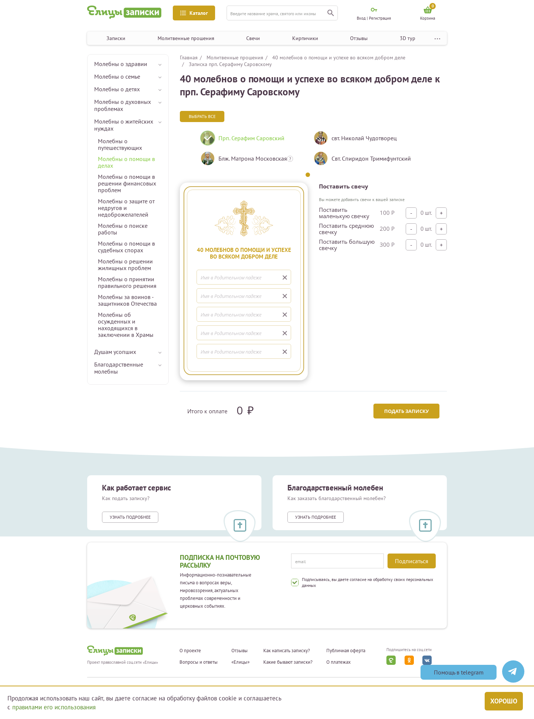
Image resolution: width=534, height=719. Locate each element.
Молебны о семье (117, 76)
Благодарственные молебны (118, 368)
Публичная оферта (345, 651)
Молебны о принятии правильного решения (127, 282)
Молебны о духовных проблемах (122, 105)
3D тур (407, 38)
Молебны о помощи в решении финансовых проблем (127, 183)
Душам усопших (115, 351)
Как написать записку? (286, 651)
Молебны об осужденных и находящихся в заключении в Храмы (126, 324)
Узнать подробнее (130, 517)
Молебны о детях (117, 89)
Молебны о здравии (120, 64)
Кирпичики (305, 38)
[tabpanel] (251, 151)
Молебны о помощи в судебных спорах (126, 247)
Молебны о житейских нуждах (123, 125)
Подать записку (406, 411)
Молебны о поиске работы (123, 229)
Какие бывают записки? (288, 662)
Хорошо (503, 701)
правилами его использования (54, 707)
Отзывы (358, 38)
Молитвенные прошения (186, 38)
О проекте (190, 651)
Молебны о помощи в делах (126, 162)
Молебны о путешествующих (120, 144)
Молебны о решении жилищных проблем (125, 264)
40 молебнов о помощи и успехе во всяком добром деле (338, 57)
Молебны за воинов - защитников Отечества (127, 300)
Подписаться (411, 561)
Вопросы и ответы (198, 662)
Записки (115, 38)
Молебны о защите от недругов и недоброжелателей (126, 207)
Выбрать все (202, 116)
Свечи (253, 38)
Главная (189, 57)
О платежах (338, 662)
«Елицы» (240, 662)
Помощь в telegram (459, 672)
